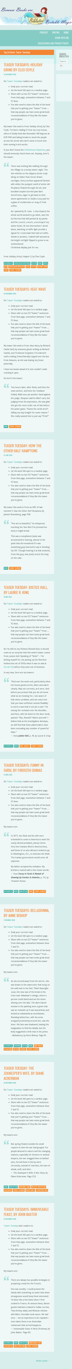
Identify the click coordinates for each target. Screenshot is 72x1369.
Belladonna (8, 1049)
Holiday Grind (42, 266)
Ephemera (17, 1046)
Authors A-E (8, 263)
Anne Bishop (38, 1046)
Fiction (34, 263)
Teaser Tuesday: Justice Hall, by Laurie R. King (26, 589)
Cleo (5, 266)
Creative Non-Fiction (39, 1187)
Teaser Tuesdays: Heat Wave (25, 289)
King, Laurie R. (25, 746)
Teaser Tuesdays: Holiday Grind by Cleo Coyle (23, 67)
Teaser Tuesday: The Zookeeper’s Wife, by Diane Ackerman (24, 1073)
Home (66, 32)
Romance (23, 1049)
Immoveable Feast (35, 1343)
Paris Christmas (19, 1346)
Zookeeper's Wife (42, 1190)
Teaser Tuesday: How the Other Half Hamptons (23, 448)
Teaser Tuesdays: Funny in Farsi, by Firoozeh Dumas (23, 767)
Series (46, 263)
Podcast (44, 32)
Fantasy (15, 1049)
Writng (55, 32)
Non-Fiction (23, 891)
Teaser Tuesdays (14, 81)
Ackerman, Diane (24, 1187)
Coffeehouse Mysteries (34, 150)
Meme (40, 263)
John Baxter (8, 1346)
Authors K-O (8, 746)
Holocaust (8, 1190)
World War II (30, 1190)
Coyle (28, 266)
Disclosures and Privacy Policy (53, 43)
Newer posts (43, 1361)
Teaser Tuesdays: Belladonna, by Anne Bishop (26, 913)
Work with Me (62, 38)
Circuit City (9, 667)
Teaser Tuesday (11, 1226)
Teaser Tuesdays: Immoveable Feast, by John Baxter (26, 1211)
